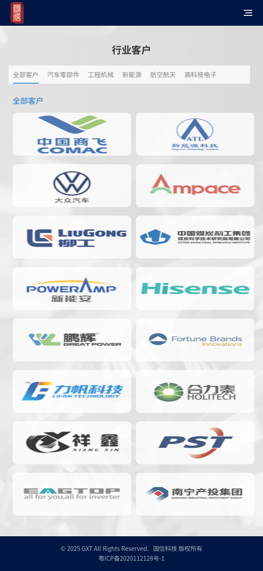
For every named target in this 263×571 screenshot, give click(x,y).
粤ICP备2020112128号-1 (131, 558)
